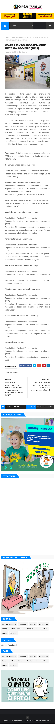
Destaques (43, 625)
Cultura (33, 625)
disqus (50, 407)
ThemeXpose (17, 721)
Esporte (5, 629)
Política (44, 629)
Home (7, 38)
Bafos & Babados (9, 625)
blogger (41, 407)
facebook (31, 407)
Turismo (13, 633)
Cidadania (23, 625)
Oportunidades (16, 38)
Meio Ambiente (17, 629)
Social (4, 633)
